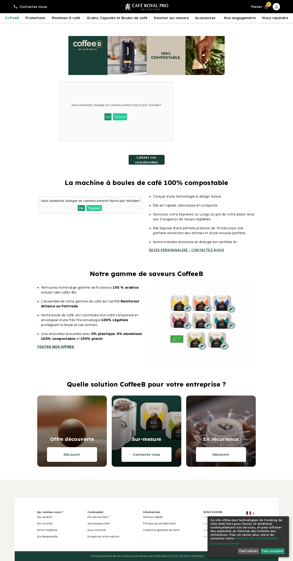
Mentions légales (153, 517)
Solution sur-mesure (171, 18)
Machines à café (66, 18)
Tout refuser (248, 551)
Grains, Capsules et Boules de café (117, 18)
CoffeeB (12, 18)
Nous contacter (96, 530)
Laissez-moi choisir (225, 543)
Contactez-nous (146, 454)
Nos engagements (240, 18)
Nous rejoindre (275, 18)
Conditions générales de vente (161, 530)
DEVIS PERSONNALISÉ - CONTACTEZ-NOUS (186, 250)
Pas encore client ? (98, 517)
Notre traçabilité (47, 530)
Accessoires (205, 18)
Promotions (35, 18)
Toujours (120, 117)
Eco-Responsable (47, 536)
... (144, 536)
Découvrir (72, 454)
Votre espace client (98, 523)
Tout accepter (272, 551)
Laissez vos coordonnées (146, 159)
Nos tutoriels (45, 523)
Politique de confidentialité (159, 523)
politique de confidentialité (256, 538)
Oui (107, 117)
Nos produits (45, 517)
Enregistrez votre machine (103, 536)
